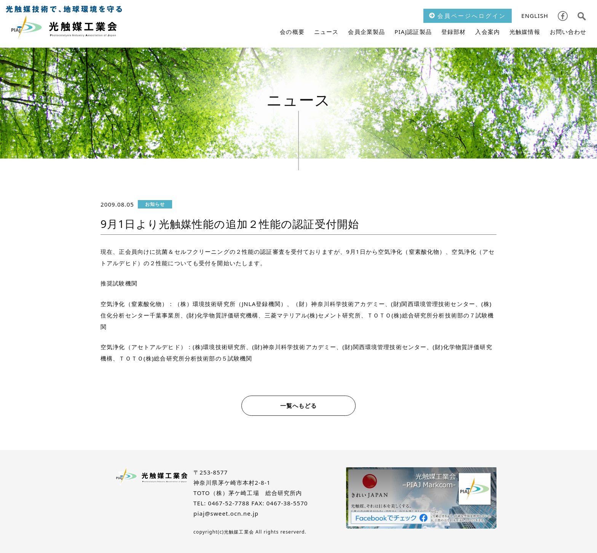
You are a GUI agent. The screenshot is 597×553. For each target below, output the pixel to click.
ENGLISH (534, 15)
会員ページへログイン (467, 15)
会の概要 (292, 31)
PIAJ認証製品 (413, 31)
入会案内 (487, 31)
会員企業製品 (366, 31)
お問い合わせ (568, 31)
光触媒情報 (524, 31)
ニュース (326, 31)
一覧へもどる (298, 405)
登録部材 (453, 31)
